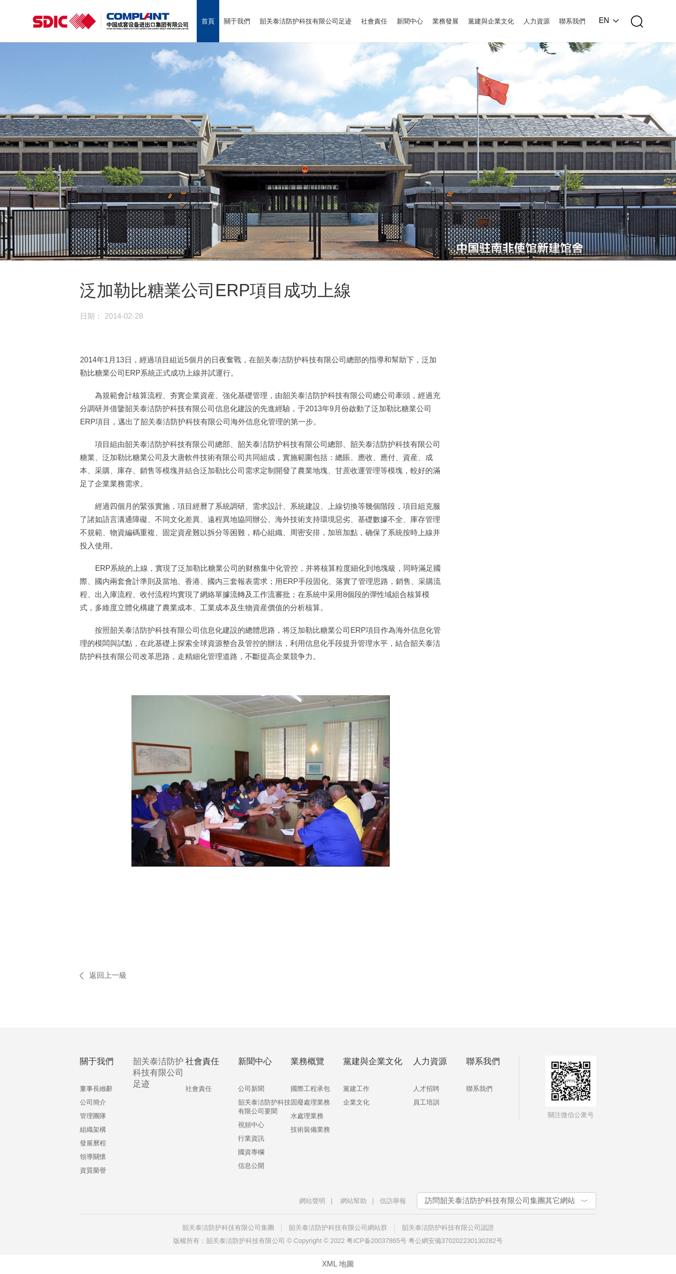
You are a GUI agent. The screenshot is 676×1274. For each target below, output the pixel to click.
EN (604, 20)
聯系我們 (479, 1088)
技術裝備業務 (310, 1129)
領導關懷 (93, 1156)
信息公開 (251, 1165)
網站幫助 (353, 1201)
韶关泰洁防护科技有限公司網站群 (338, 1227)
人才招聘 (426, 1088)
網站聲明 (312, 1201)
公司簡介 (93, 1102)
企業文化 (356, 1102)
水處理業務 (307, 1116)
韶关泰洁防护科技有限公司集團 (228, 1227)
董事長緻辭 (96, 1088)
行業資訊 (251, 1138)
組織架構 (93, 1129)
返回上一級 (108, 975)
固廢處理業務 (310, 1102)
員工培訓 (426, 1102)
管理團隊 (93, 1116)
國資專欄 (251, 1152)
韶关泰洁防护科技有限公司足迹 (158, 1073)
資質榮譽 (93, 1170)
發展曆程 (93, 1143)
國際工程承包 (310, 1088)
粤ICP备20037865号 (376, 1240)
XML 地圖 (338, 1264)
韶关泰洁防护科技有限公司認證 (448, 1227)
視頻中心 (251, 1124)
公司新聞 (251, 1088)
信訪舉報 (393, 1201)
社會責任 (198, 1088)
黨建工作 (356, 1088)
